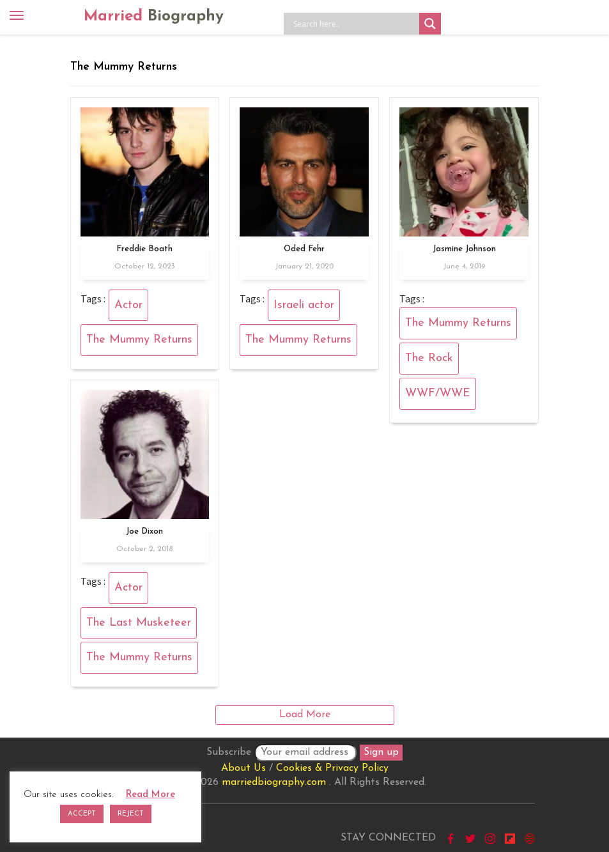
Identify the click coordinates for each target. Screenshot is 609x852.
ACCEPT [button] (82, 813)
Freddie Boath (144, 249)
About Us (243, 768)
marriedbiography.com (274, 782)
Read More (150, 795)
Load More (304, 714)
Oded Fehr (304, 249)
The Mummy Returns (139, 340)
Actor (128, 305)
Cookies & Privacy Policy (332, 768)
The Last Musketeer (138, 623)
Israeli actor (304, 305)
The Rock (429, 358)
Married (154, 16)
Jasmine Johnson (464, 249)
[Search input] (354, 24)
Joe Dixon (144, 531)
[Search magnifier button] (430, 24)
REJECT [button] (131, 813)
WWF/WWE (437, 393)
